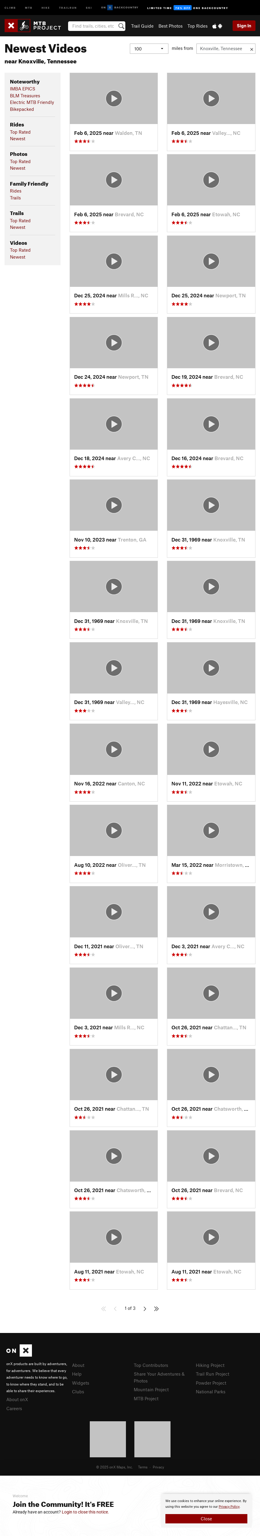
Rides (15, 190)
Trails (15, 197)
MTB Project (146, 1398)
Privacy (158, 1467)
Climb (10, 7)
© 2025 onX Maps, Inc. (114, 1467)
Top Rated (20, 132)
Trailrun (68, 7)
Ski (89, 7)
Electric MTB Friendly (32, 102)
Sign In (244, 25)
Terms (143, 1467)
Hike (46, 7)
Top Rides (197, 26)
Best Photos (170, 26)
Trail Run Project (212, 1374)
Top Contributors (151, 1365)
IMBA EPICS (22, 88)
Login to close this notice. (85, 1512)
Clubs (78, 1391)
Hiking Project (210, 1365)
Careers (14, 1408)
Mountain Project (151, 1389)
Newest (17, 138)
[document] (206, 1510)
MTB (29, 7)
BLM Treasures (25, 95)
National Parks (210, 1391)
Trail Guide (142, 26)
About (78, 1365)
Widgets (80, 1383)
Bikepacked (22, 109)
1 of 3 (130, 1308)
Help (77, 1374)
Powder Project (211, 1383)
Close (206, 1518)
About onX (17, 1399)
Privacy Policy (229, 1507)
